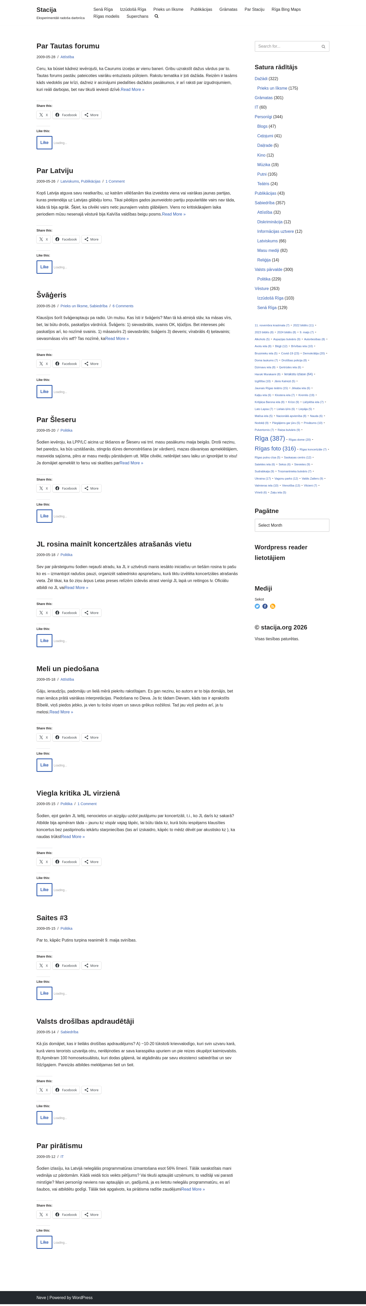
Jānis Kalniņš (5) (284, 382)
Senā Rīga (103, 9)
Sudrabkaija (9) (264, 473)
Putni (262, 174)
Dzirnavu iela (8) (265, 368)
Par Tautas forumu (67, 46)
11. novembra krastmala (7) (272, 326)
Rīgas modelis (106, 16)
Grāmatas (229, 9)
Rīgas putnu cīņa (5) (267, 459)
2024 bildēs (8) (286, 333)
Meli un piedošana (67, 669)
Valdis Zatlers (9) (312, 480)
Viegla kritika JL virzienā (78, 794)
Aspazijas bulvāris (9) (286, 340)
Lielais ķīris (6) (286, 410)
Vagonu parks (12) (286, 480)
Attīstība (67, 57)
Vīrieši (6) (261, 494)
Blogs (262, 126)
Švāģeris (51, 296)
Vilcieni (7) (310, 487)
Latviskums (70, 182)
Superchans (138, 16)
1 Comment (115, 182)
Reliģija (264, 261)
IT (62, 1158)
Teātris (263, 184)
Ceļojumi (265, 136)
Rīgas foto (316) (275, 450)
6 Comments (123, 306)
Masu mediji (268, 251)
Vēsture (262, 289)
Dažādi (261, 78)
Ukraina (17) (263, 480)
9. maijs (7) (307, 333)
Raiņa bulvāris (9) (289, 431)
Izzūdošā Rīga (133, 9)
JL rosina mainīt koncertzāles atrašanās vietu (113, 545)
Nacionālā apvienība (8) (291, 417)
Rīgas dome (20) (300, 441)
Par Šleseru (56, 420)
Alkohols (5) (262, 340)
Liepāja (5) (305, 410)
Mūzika (263, 165)
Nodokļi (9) (262, 424)
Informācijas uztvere (275, 232)
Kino (261, 155)
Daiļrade (265, 146)
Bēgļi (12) (281, 347)
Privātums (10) (313, 424)
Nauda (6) (316, 417)
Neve (41, 1299)
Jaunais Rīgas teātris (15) (271, 389)
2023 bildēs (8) (264, 333)
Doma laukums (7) (266, 361)
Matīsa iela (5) (264, 417)
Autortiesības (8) (314, 340)
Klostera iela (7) (285, 396)
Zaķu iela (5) (278, 494)
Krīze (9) (293, 403)
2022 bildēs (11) (303, 326)
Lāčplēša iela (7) (313, 403)
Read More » (133, 90)
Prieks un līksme (168, 9)
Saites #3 (52, 919)
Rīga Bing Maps (286, 9)
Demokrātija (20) (314, 354)
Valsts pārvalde (268, 270)
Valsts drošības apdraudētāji (85, 1023)
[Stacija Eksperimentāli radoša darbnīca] (60, 13)
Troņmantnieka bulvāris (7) (295, 473)
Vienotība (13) (291, 487)
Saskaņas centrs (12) (297, 459)
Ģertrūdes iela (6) (290, 368)
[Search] (286, 46)
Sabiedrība (99, 306)
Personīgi (263, 117)
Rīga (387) (270, 439)
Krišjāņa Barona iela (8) (270, 403)
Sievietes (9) (302, 466)
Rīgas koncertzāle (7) (313, 451)
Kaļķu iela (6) (263, 396)
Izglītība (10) (263, 382)
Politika (66, 431)
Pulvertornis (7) (264, 431)
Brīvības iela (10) (302, 347)
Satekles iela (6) (265, 466)
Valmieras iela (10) (266, 487)
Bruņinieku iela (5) (266, 354)
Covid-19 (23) (290, 354)
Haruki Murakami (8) (267, 375)
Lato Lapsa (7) (264, 410)
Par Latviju (54, 171)
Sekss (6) (285, 466)
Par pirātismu (59, 1147)
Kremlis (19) (306, 396)
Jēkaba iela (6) (301, 389)
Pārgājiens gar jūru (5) (286, 424)
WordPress (82, 1299)
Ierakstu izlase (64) (298, 375)
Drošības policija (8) (294, 361)
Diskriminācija (270, 222)
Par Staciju (255, 9)
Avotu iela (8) (263, 347)
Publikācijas (202, 9)
